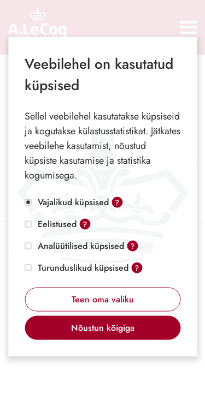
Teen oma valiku (103, 299)
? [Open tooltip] (117, 202)
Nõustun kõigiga (102, 327)
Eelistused (57, 224)
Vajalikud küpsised (73, 202)
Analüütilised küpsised (81, 246)
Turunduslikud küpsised (83, 267)
